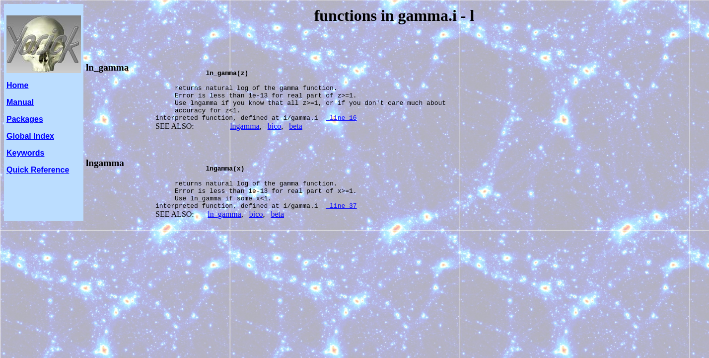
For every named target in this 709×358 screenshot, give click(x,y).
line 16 (341, 129)
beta (295, 138)
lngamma (245, 138)
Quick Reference (37, 170)
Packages (24, 119)
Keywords (25, 153)
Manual (20, 102)
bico (275, 138)
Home (17, 85)
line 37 (341, 227)
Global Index (30, 136)
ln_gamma (107, 67)
